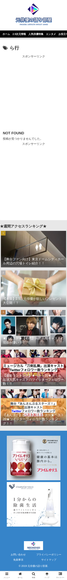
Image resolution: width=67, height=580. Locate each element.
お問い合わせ (18, 554)
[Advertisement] (33, 92)
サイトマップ (48, 559)
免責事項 (18, 559)
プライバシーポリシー (48, 554)
